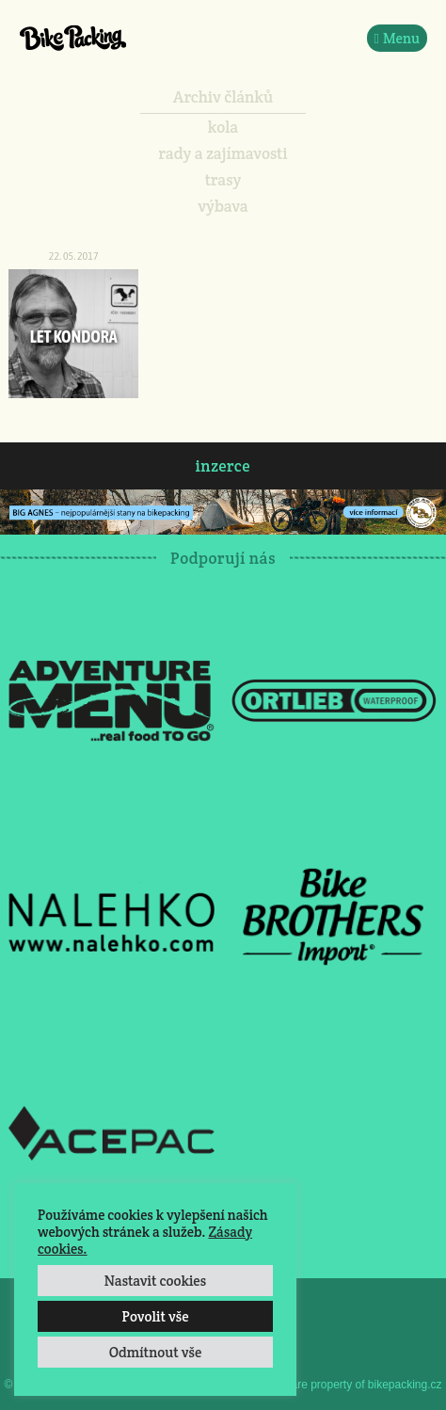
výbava (222, 206)
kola (223, 127)
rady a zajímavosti (223, 153)
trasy (223, 179)
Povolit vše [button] (154, 1316)
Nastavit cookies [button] (155, 1281)
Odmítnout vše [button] (155, 1352)
